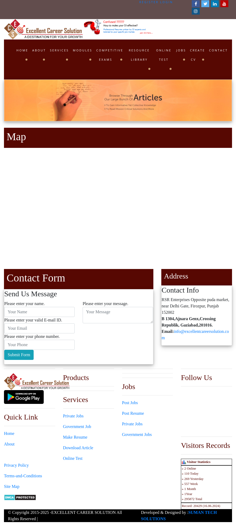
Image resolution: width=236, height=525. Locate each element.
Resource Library (139, 54)
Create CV (197, 54)
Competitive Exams (109, 54)
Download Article (78, 447)
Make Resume (75, 437)
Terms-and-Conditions (23, 476)
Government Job (77, 426)
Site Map (11, 486)
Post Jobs (130, 402)
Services (59, 50)
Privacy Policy (16, 465)
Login (166, 2)
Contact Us (13, 454)
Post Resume (133, 413)
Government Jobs (137, 434)
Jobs (181, 50)
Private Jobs (73, 416)
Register (149, 2)
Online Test (163, 54)
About (39, 50)
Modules (82, 50)
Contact (218, 50)
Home (22, 50)
